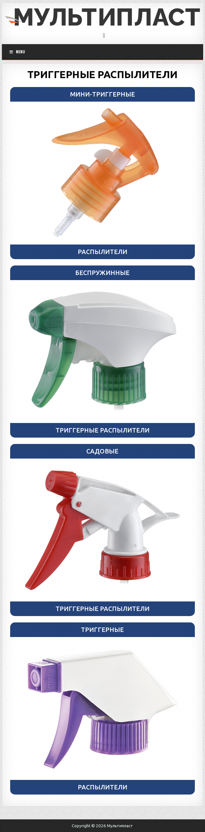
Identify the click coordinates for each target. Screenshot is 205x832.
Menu (17, 51)
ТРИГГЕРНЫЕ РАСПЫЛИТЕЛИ (102, 74)
